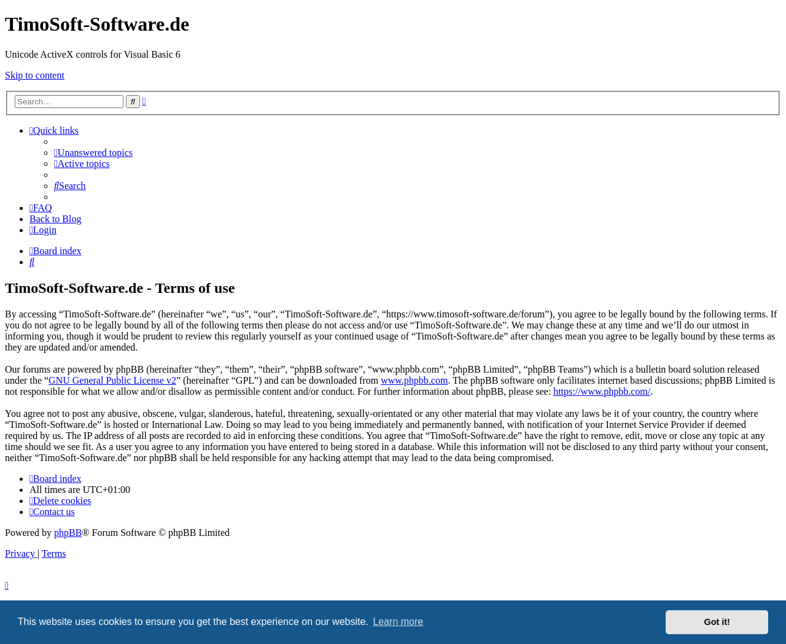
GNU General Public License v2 (112, 380)
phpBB (68, 532)
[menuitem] (93, 152)
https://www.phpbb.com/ (601, 391)
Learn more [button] (398, 621)
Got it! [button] (717, 622)
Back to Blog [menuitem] (55, 219)
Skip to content (34, 75)
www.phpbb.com (414, 380)
